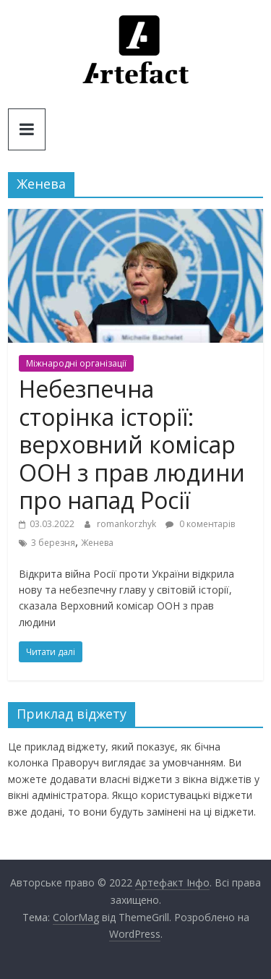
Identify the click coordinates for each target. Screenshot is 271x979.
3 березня (53, 542)
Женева (97, 542)
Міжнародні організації (76, 363)
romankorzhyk (127, 524)
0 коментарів (200, 524)
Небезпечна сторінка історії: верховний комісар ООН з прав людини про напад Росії (132, 444)
